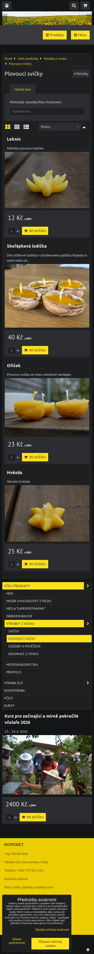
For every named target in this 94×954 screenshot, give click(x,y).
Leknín (14, 139)
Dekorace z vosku (23, 654)
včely (8, 698)
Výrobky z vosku (49, 623)
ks (13, 231)
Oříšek (14, 365)
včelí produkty (48, 585)
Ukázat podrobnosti (17, 941)
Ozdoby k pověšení (24, 646)
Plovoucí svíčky (21, 639)
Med (9, 593)
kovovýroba (14, 690)
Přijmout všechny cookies (50, 944)
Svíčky (13, 631)
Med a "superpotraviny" (26, 608)
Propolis (14, 672)
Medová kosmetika (22, 664)
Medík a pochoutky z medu (28, 601)
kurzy (9, 705)
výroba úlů (48, 683)
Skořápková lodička (27, 246)
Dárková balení (19, 616)
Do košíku (35, 231)
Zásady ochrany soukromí (52, 929)
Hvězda (14, 472)
